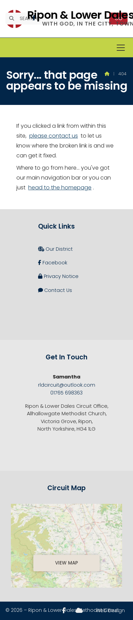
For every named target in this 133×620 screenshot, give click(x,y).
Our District (55, 249)
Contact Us (55, 290)
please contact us (53, 136)
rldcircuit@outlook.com (66, 385)
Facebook (52, 262)
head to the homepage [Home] (60, 187)
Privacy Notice (58, 276)
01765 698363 (66, 392)
